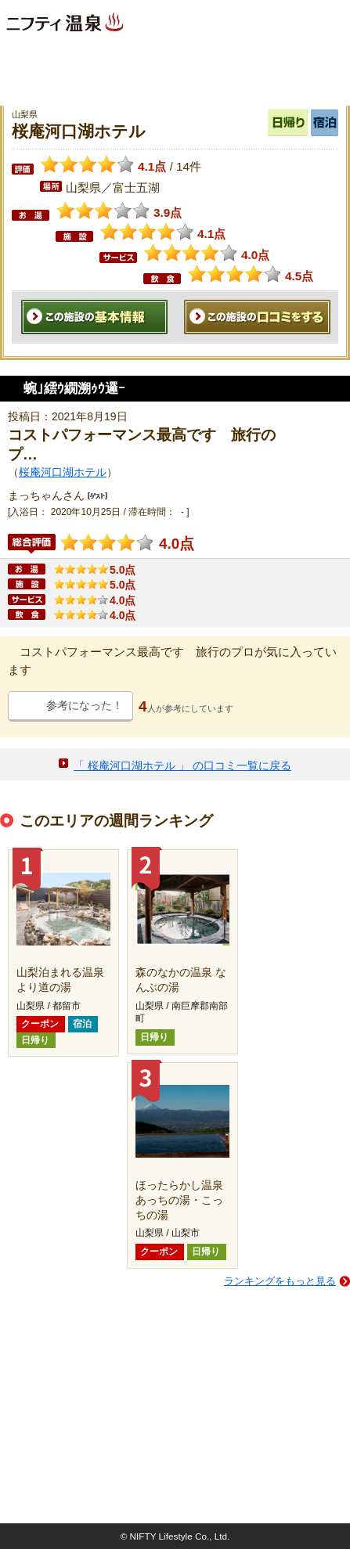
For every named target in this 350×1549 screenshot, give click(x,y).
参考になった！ (84, 705)
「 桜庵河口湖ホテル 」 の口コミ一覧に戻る (182, 765)
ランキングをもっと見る (280, 1281)
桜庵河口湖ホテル (62, 472)
